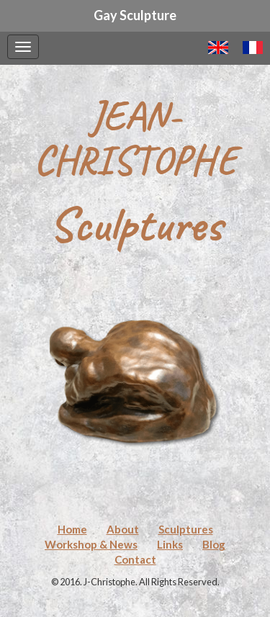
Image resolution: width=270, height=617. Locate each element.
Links (170, 544)
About (123, 529)
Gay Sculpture (135, 15)
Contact (135, 559)
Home (72, 529)
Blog (213, 544)
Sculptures (185, 529)
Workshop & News (91, 544)
